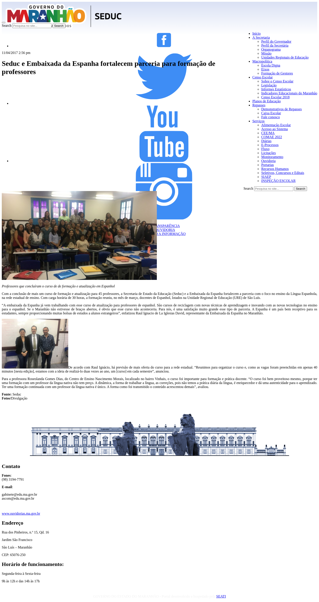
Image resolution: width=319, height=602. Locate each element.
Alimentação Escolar (276, 125)
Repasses (258, 105)
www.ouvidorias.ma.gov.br (21, 513)
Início (256, 33)
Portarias (267, 165)
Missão (266, 53)
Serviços (258, 121)
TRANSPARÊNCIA (164, 226)
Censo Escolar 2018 (275, 97)
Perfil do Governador (276, 41)
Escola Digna (270, 65)
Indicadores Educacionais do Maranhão (289, 93)
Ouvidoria (268, 161)
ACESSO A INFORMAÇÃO (164, 234)
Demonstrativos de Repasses (281, 109)
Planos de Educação (266, 101)
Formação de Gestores (277, 73)
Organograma (271, 49)
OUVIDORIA (164, 230)
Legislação (268, 85)
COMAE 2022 (271, 137)
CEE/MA (267, 133)
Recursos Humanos (275, 169)
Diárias (266, 141)
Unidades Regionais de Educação (285, 57)
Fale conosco (270, 117)
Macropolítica (262, 61)
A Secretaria (261, 37)
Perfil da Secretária (274, 45)
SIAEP (266, 177)
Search (7, 25)
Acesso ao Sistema (274, 129)
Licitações (268, 153)
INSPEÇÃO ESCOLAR (278, 181)
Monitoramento (272, 157)
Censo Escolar (262, 77)
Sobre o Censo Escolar (277, 81)
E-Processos (269, 145)
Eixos (265, 69)
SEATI (221, 596)
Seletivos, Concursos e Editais (282, 173)
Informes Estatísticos (276, 89)
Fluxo (265, 149)
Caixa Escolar (271, 113)
